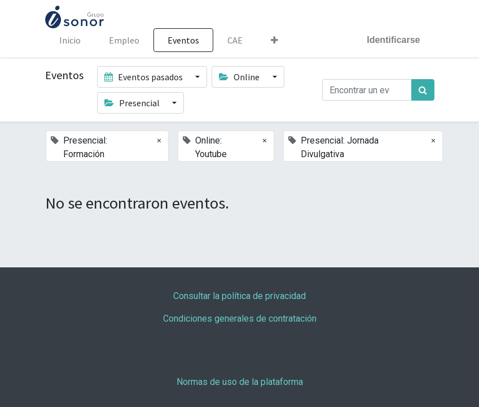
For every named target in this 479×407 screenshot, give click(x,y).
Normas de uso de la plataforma (240, 381)
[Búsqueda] (422, 90)
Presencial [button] (132, 103)
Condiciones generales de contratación (240, 318)
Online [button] (240, 77)
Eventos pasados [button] (144, 77)
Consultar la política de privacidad (239, 296)
